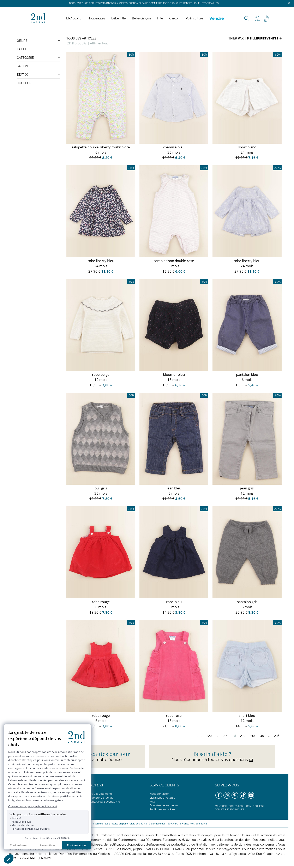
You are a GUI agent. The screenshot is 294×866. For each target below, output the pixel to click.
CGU (241, 806)
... (217, 736)
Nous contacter (159, 793)
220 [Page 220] (209, 736)
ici (251, 759)
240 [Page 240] (261, 736)
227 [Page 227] (224, 736)
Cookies (258, 806)
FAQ (152, 801)
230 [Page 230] (252, 736)
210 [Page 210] (200, 736)
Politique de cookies (162, 809)
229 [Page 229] (242, 736)
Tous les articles (81, 38)
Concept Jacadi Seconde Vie (102, 801)
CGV (248, 806)
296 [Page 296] (277, 736)
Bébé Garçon (141, 18)
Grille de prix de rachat (98, 797)
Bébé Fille (118, 18)
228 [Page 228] (233, 736)
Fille (160, 18)
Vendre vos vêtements (98, 793)
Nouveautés (96, 18)
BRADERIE (73, 18)
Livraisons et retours (162, 797)
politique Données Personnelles (68, 854)
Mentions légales (226, 806)
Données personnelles (164, 805)
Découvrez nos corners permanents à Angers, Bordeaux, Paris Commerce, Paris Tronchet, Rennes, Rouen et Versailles (144, 3)
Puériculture (194, 18)
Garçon (174, 18)
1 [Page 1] (192, 736)
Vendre (216, 18)
